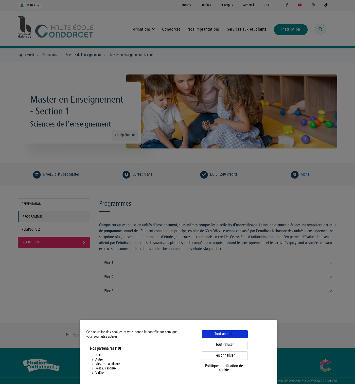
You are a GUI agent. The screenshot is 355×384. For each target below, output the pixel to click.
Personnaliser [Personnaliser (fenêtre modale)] (224, 356)
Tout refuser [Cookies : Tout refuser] (225, 345)
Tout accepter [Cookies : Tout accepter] (224, 334)
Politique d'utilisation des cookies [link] (224, 368)
